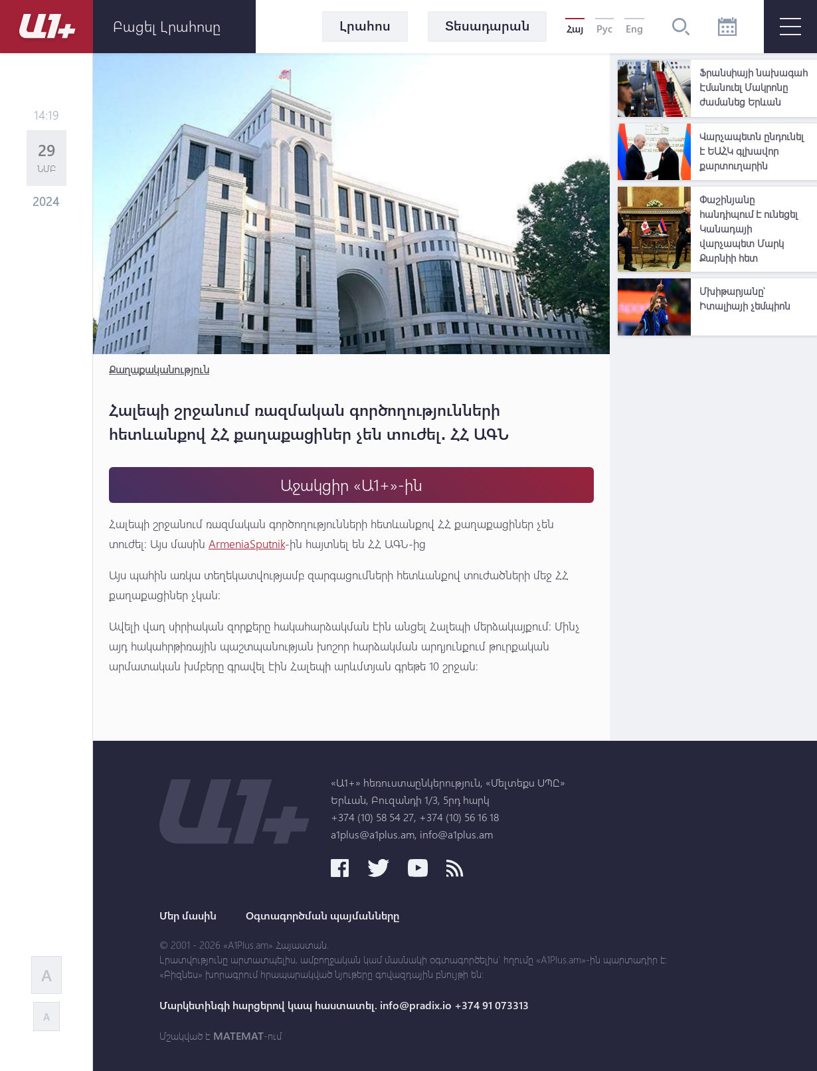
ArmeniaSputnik (247, 544)
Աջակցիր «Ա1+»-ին (351, 484)
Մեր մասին (188, 916)
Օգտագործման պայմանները (322, 916)
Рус (604, 28)
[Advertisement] (717, 541)
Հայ (575, 28)
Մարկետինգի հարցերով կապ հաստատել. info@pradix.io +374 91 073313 (344, 1005)
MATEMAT (238, 1036)
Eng (634, 28)
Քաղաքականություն (159, 369)
